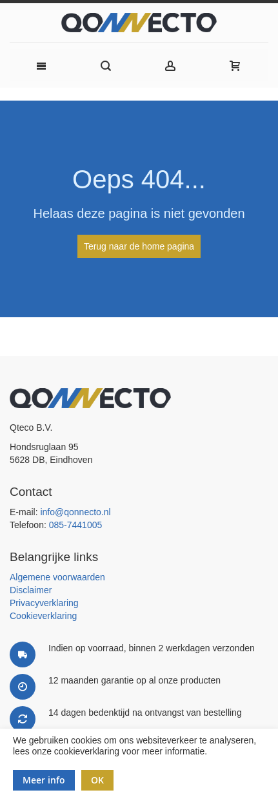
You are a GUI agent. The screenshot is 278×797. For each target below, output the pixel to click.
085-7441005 (76, 525)
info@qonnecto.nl (75, 512)
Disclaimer (31, 590)
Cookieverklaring (43, 616)
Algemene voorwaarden (57, 577)
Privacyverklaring (44, 603)
